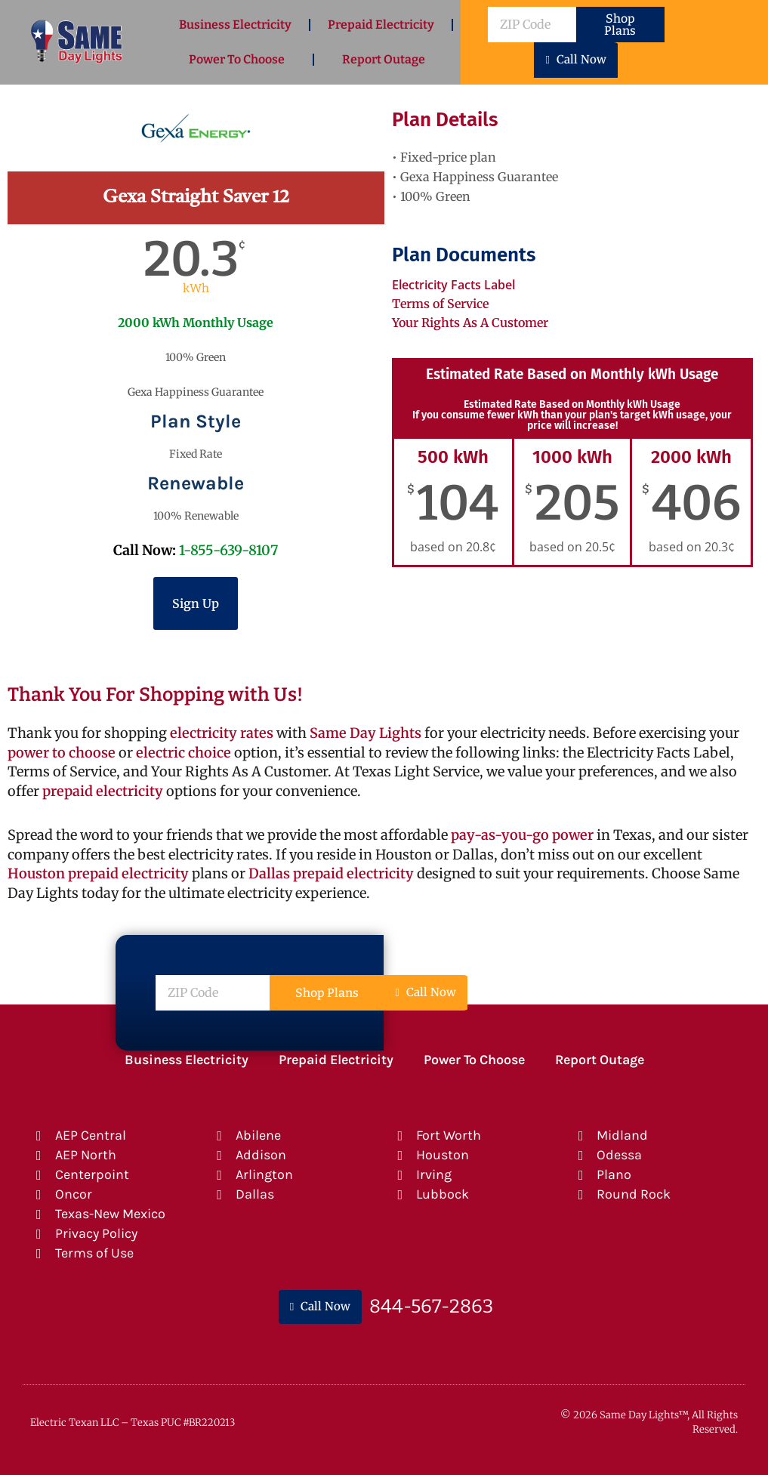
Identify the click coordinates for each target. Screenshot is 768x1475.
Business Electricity (235, 24)
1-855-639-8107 (228, 550)
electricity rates (221, 733)
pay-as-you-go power (522, 835)
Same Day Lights (365, 733)
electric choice (183, 752)
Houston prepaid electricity (98, 873)
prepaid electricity (101, 791)
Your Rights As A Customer (470, 322)
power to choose (62, 752)
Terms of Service (440, 303)
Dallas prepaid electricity (331, 873)
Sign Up (195, 603)
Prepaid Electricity (381, 24)
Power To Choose (237, 59)
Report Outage (383, 59)
